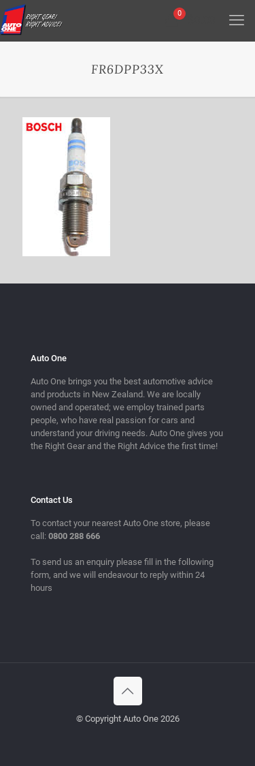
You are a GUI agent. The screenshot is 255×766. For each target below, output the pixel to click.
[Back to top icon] (128, 691)
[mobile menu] (236, 20)
